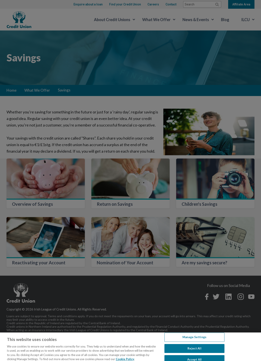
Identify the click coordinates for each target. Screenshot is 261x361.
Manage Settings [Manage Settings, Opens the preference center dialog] (194, 341)
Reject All (194, 352)
